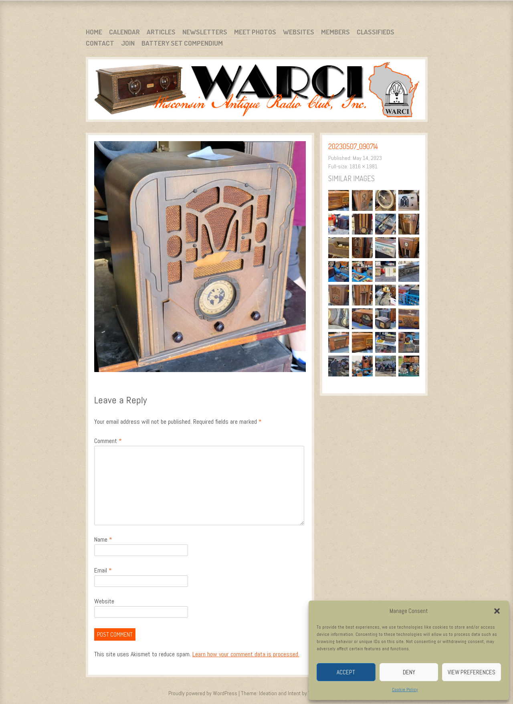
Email (103, 570)
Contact (100, 43)
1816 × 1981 (363, 166)
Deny (409, 672)
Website (104, 601)
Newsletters (204, 32)
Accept (346, 672)
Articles (161, 32)
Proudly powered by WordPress (202, 693)
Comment (108, 441)
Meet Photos (255, 32)
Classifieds (375, 32)
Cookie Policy (405, 689)
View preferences (471, 672)
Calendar (124, 32)
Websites (298, 32)
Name (103, 539)
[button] (497, 611)
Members (335, 32)
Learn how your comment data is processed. (245, 654)
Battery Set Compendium (182, 43)
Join (128, 43)
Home (94, 32)
